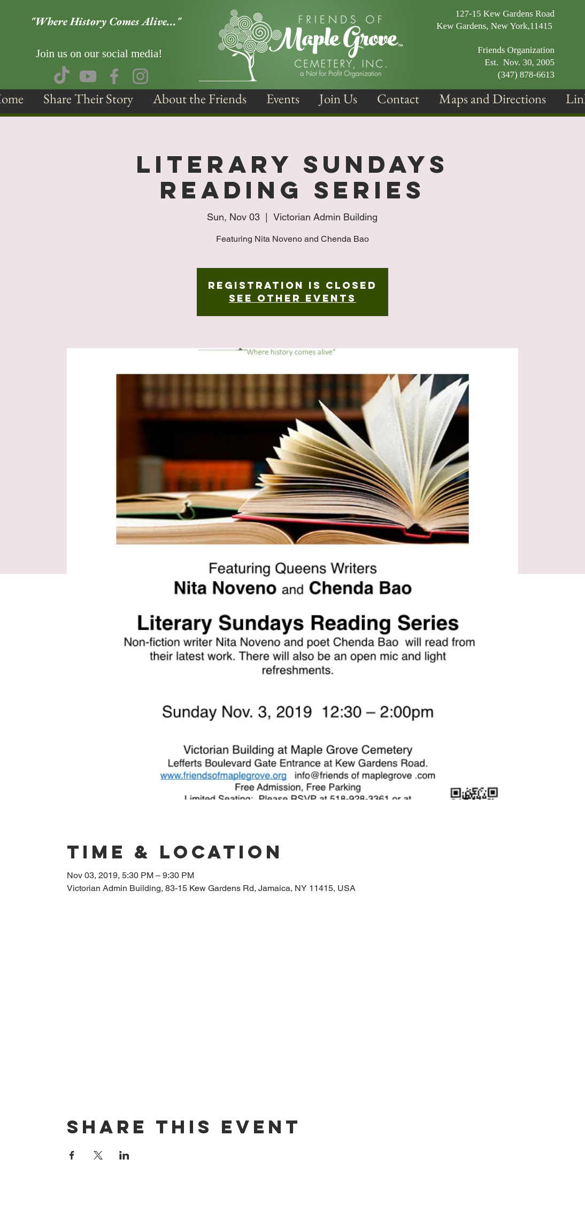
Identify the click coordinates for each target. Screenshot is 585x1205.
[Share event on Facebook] (72, 1155)
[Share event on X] (98, 1155)
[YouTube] (88, 76)
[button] (199, 98)
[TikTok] (61, 76)
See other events (292, 298)
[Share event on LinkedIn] (124, 1155)
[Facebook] (114, 76)
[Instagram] (140, 76)
